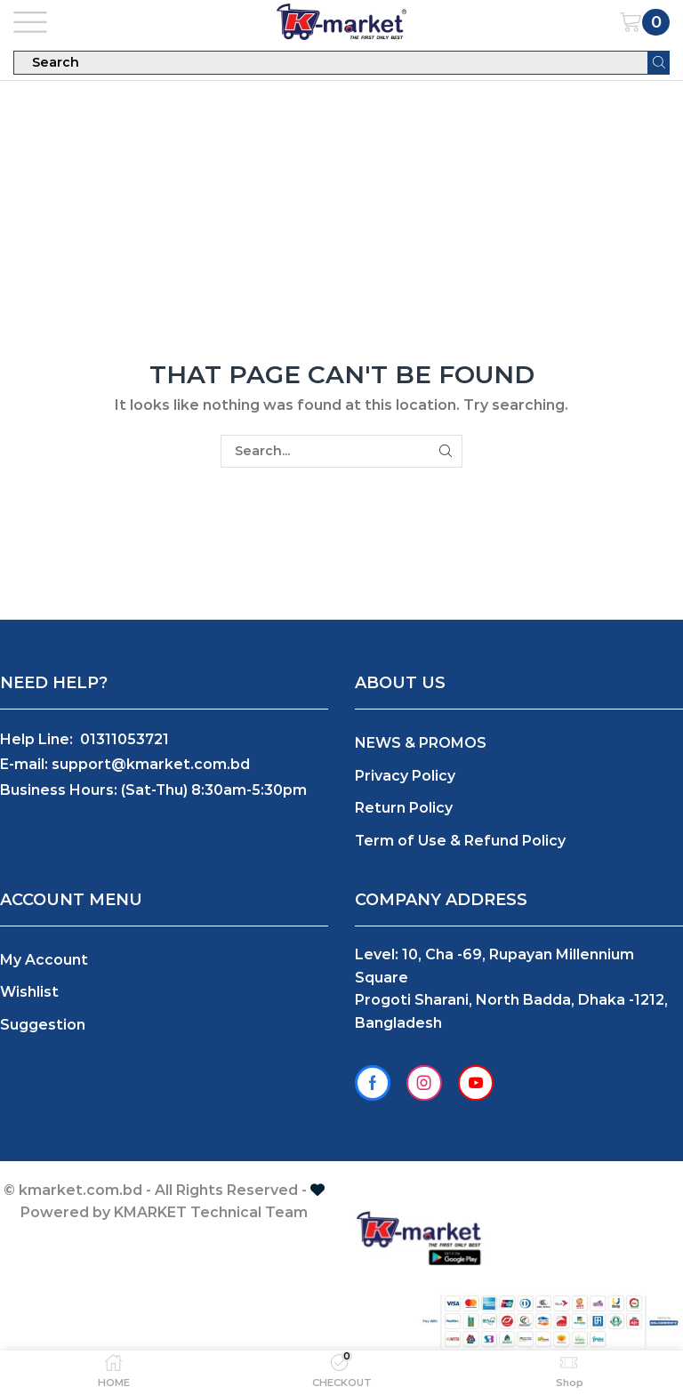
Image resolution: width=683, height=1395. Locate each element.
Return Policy (404, 807)
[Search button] (658, 63)
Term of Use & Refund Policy (460, 840)
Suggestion (42, 1024)
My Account (44, 959)
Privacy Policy (405, 775)
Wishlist (29, 991)
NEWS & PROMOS (420, 742)
